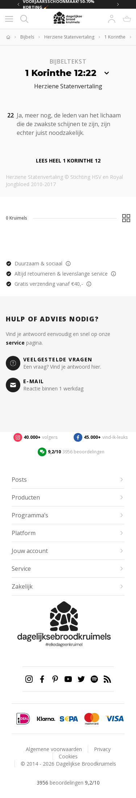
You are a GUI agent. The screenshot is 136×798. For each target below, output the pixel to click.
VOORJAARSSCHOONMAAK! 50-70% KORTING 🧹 (58, 4)
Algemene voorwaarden (54, 749)
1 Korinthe (114, 37)
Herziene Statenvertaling (69, 37)
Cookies (68, 756)
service (15, 342)
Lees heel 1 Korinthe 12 (68, 160)
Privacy (102, 749)
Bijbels (27, 37)
